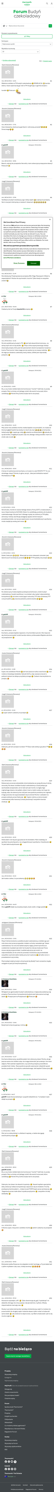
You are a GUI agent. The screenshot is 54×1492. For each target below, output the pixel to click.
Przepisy (8, 1371)
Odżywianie (9, 1419)
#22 (50, 904)
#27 (50, 1094)
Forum (7, 1403)
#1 (51, 81)
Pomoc (41, 1489)
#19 (50, 781)
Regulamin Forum (11, 1432)
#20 (50, 837)
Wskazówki (8, 1422)
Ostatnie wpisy (10, 1398)
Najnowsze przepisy (11, 1381)
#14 (50, 589)
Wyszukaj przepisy (11, 1374)
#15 (50, 630)
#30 (50, 1225)
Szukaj (7, 1437)
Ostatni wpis (47, 61)
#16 (50, 669)
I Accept (34, 263)
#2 (51, 125)
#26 (50, 1057)
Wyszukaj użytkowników (13, 1446)
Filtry (27, 36)
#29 (50, 1167)
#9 (51, 386)
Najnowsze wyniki (27, 44)
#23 (50, 939)
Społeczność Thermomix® (14, 1407)
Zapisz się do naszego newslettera (18, 1356)
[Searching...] (28, 26)
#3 (51, 161)
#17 (50, 710)
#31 (50, 1262)
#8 (51, 341)
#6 (51, 274)
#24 (50, 989)
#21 (50, 876)
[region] (27, 242)
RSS (6, 1449)
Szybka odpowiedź (9, 60)
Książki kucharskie (11, 1416)
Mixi (4, 296)
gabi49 (5, 145)
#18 (50, 744)
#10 (50, 425)
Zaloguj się (8, 1389)
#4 (51, 197)
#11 (50, 469)
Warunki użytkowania (36, 1485)
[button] (2, 3)
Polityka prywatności (17, 1489)
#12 (50, 507)
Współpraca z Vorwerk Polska (15, 1429)
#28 (50, 1131)
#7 (51, 307)
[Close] (50, 219)
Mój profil (21, 1386)
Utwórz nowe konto (11, 1392)
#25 (50, 1023)
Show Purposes (19, 263)
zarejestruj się (23, 104)
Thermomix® (9, 1410)
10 (20, 52)
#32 (50, 1298)
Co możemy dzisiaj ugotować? (15, 1425)
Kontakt (25, 1485)
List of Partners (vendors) (12, 258)
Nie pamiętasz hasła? (12, 1395)
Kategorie (8, 1377)
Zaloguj (11, 104)
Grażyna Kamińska (10, 979)
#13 (50, 553)
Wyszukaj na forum (11, 1443)
